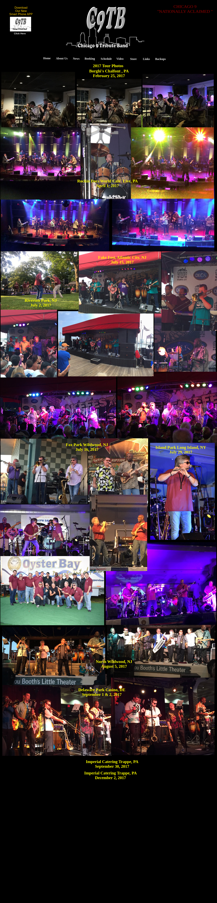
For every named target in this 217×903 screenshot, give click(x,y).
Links (146, 59)
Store (133, 59)
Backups (160, 59)
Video (120, 58)
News (76, 58)
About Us (61, 58)
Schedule (106, 58)
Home (47, 58)
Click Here (20, 33)
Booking (90, 58)
